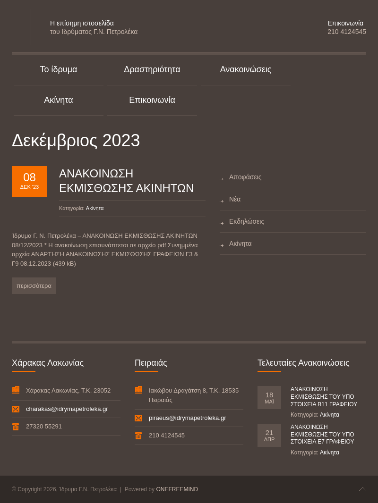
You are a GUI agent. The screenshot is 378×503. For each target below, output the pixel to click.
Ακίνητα (94, 208)
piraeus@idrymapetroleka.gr (187, 417)
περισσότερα (34, 285)
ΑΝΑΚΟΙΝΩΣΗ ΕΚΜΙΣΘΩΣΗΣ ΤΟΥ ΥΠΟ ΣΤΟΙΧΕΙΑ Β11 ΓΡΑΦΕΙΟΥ (324, 396)
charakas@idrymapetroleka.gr (67, 408)
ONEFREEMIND (177, 489)
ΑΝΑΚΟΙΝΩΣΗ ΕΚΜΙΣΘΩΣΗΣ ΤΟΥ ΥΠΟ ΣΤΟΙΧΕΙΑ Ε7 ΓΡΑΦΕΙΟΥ (322, 434)
